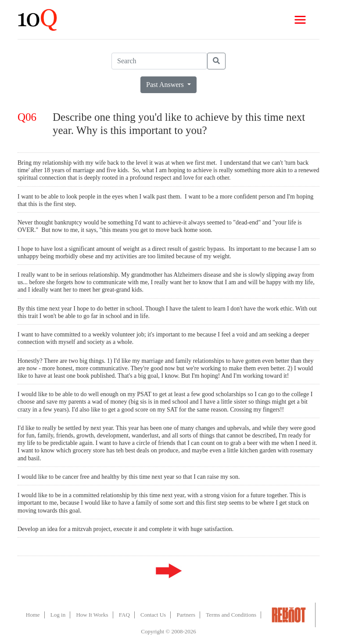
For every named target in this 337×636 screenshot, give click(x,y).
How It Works (92, 614)
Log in (57, 614)
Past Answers (166, 84)
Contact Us (153, 614)
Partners (185, 614)
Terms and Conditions (231, 614)
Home (33, 614)
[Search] (159, 61)
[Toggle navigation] (300, 20)
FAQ (124, 614)
